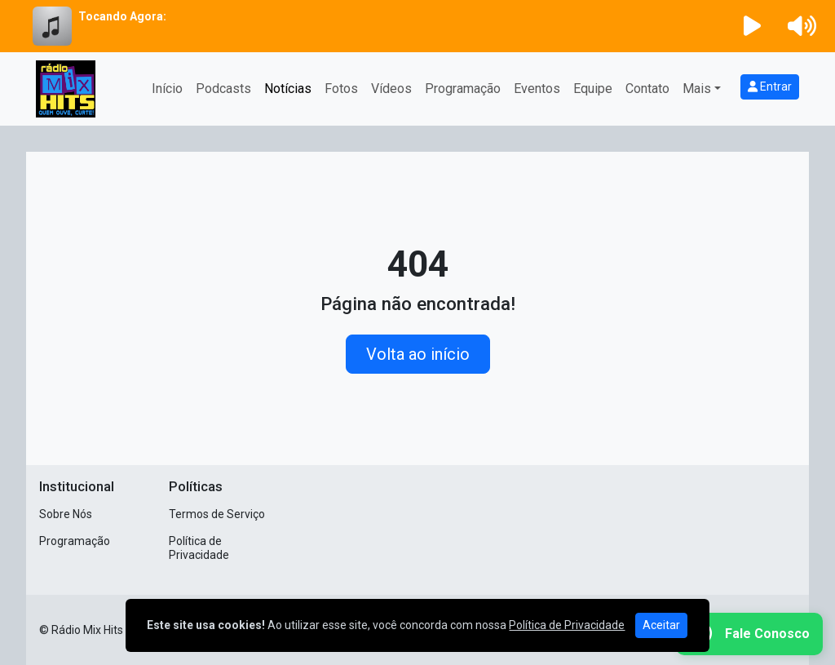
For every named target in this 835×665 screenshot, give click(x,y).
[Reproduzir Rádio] (752, 26)
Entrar (770, 86)
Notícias (287, 88)
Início (167, 88)
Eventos (537, 88)
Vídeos (391, 88)
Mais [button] (697, 88)
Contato (647, 88)
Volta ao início (418, 354)
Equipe (592, 88)
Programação (463, 88)
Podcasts (223, 88)
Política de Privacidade (199, 547)
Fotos (341, 88)
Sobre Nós (65, 514)
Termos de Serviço (217, 514)
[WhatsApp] (749, 634)
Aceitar (661, 625)
